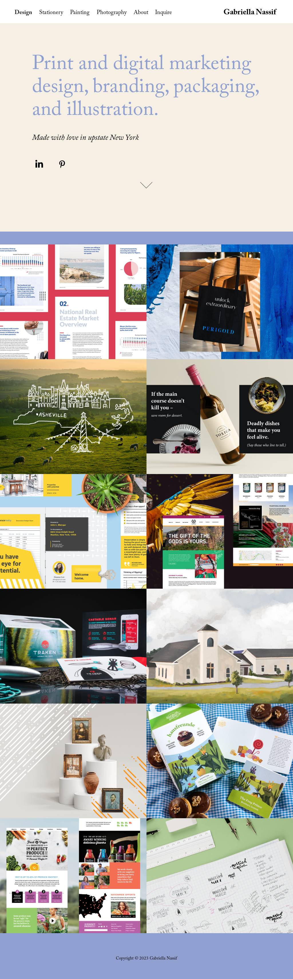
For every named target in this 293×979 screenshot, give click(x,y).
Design (23, 13)
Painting (80, 13)
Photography (112, 13)
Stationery (51, 13)
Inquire (163, 13)
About (141, 13)
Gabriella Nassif (249, 13)
